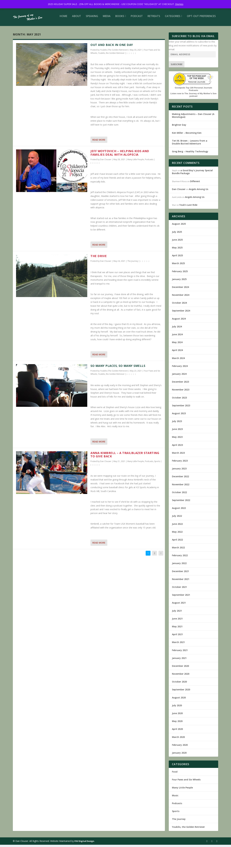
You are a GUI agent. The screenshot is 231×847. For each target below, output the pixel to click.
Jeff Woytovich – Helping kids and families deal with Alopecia (119, 155)
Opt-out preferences (201, 18)
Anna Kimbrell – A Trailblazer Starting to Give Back (124, 457)
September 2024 (181, 312)
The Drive (98, 258)
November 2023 (180, 391)
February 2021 (180, 652)
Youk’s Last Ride (188, 207)
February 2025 (180, 273)
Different (195, 183)
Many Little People (135, 161)
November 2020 (180, 676)
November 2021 (180, 581)
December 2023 (180, 383)
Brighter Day (179, 127)
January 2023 (179, 470)
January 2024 (179, 376)
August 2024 (179, 320)
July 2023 (177, 423)
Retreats (154, 18)
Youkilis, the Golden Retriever (111, 55)
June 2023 (177, 431)
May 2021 (177, 628)
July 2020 (177, 707)
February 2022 (180, 557)
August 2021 (179, 604)
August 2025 (179, 226)
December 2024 (180, 289)
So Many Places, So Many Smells (117, 368)
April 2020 (177, 731)
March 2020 (178, 739)
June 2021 (177, 620)
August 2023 (179, 415)
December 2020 (180, 668)
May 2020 (177, 723)
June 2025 (177, 241)
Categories (172, 18)
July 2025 (177, 234)
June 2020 (177, 715)
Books (119, 18)
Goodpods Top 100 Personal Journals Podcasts (193, 91)
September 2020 (181, 691)
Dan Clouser (105, 161)
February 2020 (180, 747)
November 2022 (180, 486)
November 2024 (180, 297)
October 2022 (179, 494)
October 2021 (179, 589)
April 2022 (177, 541)
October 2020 (179, 683)
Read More (98, 141)
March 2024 (178, 360)
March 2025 (178, 265)
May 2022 (177, 534)
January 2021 (179, 660)
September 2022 (181, 502)
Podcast (137, 18)
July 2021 (177, 612)
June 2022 (177, 526)
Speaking (92, 18)
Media (107, 18)
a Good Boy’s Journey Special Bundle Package (192, 174)
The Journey (132, 263)
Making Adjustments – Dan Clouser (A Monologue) (193, 118)
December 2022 (180, 478)
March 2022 (178, 549)
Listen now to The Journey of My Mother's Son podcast (193, 97)
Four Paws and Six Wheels (186, 781)
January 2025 (179, 281)
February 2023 (180, 462)
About (76, 18)
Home (63, 18)
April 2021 (177, 636)
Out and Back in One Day (111, 47)
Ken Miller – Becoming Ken (186, 135)
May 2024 (177, 344)
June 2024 (177, 336)
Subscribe (177, 66)
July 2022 (177, 518)
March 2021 (178, 644)
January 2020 (179, 754)
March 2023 (178, 455)
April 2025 (177, 257)
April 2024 (177, 352)
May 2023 (177, 439)
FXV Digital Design (84, 843)
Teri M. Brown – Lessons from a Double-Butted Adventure (189, 144)
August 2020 (179, 699)
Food (174, 773)
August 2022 (179, 510)
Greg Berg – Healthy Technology (190, 153)
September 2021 (181, 597)
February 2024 (180, 368)
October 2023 (179, 399)
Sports (157, 463)
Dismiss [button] (179, 4)
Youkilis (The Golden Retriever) (114, 52)
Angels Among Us (198, 191)
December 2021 (180, 573)
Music (175, 797)
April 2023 (177, 447)
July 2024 (177, 328)
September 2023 (181, 407)
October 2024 (179, 305)
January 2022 (179, 565)
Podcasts (149, 161)
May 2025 (177, 249)
